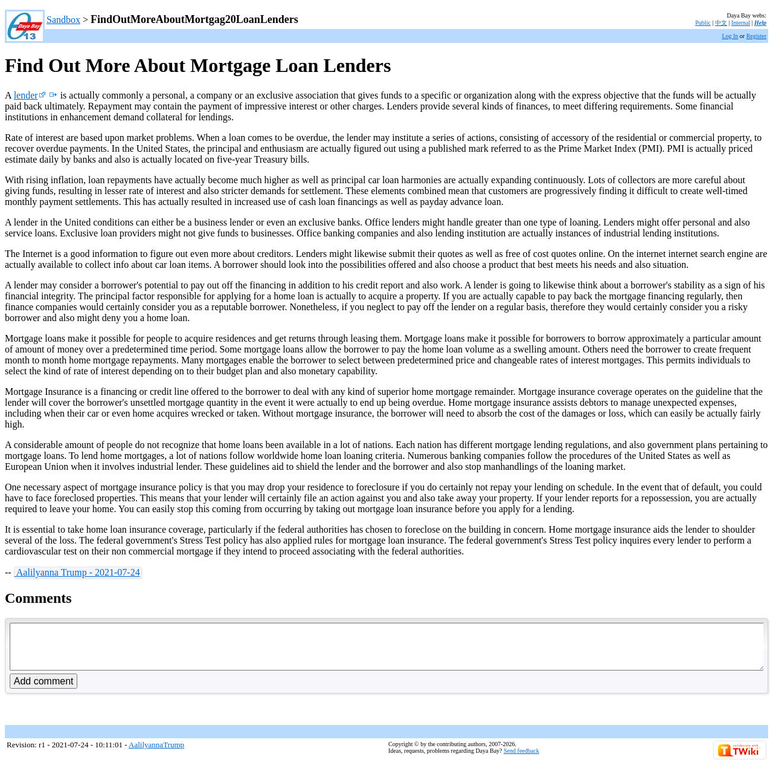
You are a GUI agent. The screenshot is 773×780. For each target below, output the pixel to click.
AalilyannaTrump (156, 753)
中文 (721, 22)
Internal (740, 22)
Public (703, 22)
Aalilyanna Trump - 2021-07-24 (77, 572)
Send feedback (521, 759)
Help (760, 22)
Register (756, 36)
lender (30, 95)
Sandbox (63, 20)
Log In (730, 36)
